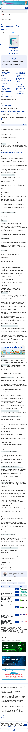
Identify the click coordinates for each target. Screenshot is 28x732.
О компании (3, 715)
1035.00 (16, 591)
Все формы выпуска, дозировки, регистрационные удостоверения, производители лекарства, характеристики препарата (12, 27)
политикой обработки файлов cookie (8, 726)
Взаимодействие (20, 85)
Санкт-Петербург (11, 583)
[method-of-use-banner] (13, 349)
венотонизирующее (16, 154)
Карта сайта (4, 719)
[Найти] (26, 8)
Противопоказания (7, 96)
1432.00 (16, 621)
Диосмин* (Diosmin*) (6, 101)
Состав (4, 85)
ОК (25, 725)
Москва (3, 583)
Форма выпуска (20, 90)
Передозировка (20, 86)
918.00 (17, 614)
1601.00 (16, 594)
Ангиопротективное (6, 152)
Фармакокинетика (7, 93)
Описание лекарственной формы (6, 88)
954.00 (17, 600)
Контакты (3, 717)
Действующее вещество (6, 72)
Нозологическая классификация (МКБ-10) (6, 82)
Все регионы (21, 583)
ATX (3, 75)
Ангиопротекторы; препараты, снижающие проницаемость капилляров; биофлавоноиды (13, 112)
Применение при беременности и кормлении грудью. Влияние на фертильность (21, 75)
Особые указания (20, 88)
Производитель (20, 91)
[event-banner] (14, 674)
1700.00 (16, 607)
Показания (5, 95)
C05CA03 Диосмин (6, 105)
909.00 (17, 589)
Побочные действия (21, 83)
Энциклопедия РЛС (6, 11)
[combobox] (12, 8)
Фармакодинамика (7, 91)
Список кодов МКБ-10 (7, 119)
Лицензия (3, 721)
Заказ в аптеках (5, 22)
